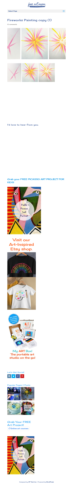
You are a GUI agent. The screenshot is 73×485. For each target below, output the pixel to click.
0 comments (12, 24)
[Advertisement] (36, 101)
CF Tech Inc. (32, 482)
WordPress (50, 482)
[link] (18, 428)
